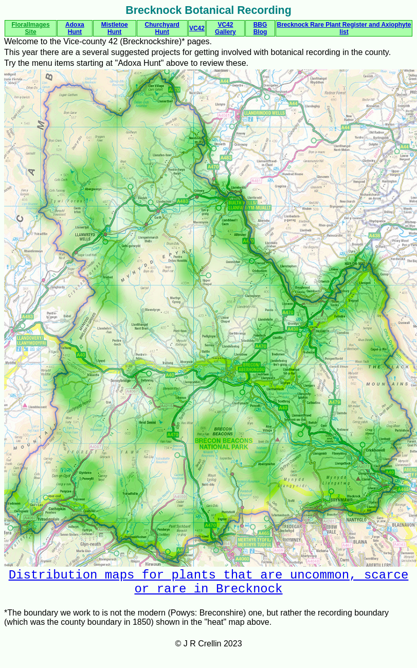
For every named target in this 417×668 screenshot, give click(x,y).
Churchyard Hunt (162, 28)
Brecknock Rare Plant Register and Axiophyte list (344, 28)
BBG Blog (260, 28)
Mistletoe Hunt (114, 28)
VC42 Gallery (225, 28)
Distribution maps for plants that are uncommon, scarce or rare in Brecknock (209, 585)
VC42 (197, 28)
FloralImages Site (31, 28)
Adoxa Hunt (74, 28)
